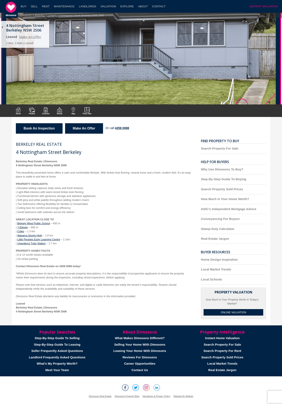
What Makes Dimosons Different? (140, 338)
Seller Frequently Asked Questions (57, 351)
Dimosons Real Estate (100, 396)
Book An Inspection (39, 128)
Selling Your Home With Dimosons (139, 344)
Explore (127, 6)
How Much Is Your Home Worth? (225, 199)
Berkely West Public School (33, 223)
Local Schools (211, 279)
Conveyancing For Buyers (220, 219)
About (143, 6)
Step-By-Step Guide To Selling (57, 338)
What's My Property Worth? (57, 363)
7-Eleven (22, 227)
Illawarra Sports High (29, 235)
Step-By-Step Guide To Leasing (57, 344)
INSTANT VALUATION (263, 6)
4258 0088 (122, 128)
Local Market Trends (216, 269)
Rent (46, 6)
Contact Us (139, 370)
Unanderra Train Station (31, 243)
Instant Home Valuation (222, 338)
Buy (23, 6)
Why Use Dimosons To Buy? (222, 169)
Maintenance (64, 6)
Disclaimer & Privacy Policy (156, 396)
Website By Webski (183, 396)
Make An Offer (30, 37)
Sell (34, 6)
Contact (159, 6)
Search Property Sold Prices (222, 189)
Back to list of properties (2, 27)
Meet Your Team (57, 370)
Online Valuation (233, 312)
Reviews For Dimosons (139, 357)
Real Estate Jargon (215, 238)
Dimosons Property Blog (127, 396)
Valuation (108, 6)
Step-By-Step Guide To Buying (223, 179)
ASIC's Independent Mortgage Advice (228, 209)
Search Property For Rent (222, 351)
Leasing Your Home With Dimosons (139, 351)
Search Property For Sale (219, 148)
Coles (20, 231)
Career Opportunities (139, 363)
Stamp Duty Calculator (217, 229)
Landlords (87, 6)
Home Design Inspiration (219, 259)
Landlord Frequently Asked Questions (57, 357)
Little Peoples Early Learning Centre (38, 239)
